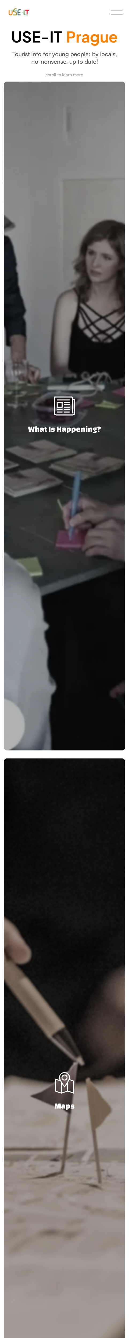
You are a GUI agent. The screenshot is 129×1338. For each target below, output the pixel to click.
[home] (20, 11)
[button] (117, 12)
